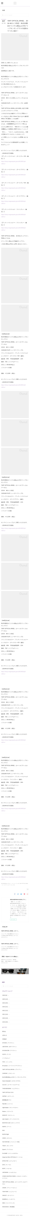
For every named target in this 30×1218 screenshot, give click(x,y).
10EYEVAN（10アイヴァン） (9, 1046)
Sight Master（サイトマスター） (10, 1107)
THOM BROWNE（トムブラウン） (11, 1088)
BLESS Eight (5, 1134)
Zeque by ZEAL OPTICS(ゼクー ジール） (12, 1157)
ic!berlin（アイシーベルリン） (9, 1187)
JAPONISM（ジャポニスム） (9, 1172)
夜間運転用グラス (6, 1100)
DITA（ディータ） (7, 1164)
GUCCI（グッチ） (7, 1054)
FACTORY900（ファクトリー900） (11, 1142)
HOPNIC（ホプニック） (8, 1096)
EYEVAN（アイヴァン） (8, 1042)
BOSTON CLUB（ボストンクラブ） (11, 1122)
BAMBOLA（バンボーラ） (9, 1199)
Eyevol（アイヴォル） (8, 1149)
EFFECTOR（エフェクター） (9, 1161)
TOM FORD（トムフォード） (9, 1191)
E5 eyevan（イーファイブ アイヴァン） (12, 1065)
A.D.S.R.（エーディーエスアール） (11, 1084)
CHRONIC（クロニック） (8, 1073)
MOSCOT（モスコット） (8, 1115)
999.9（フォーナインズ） (8, 1203)
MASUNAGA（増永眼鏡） (8, 1206)
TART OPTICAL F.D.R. (8, 1092)
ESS (3, 1130)
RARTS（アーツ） (7, 1126)
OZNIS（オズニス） (7, 1138)
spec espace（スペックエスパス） (11, 1119)
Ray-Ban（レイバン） (7, 1103)
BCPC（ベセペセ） (7, 1168)
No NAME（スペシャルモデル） (10, 1153)
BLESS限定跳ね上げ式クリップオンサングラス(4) (10, 883)
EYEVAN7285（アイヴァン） (9, 1050)
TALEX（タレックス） (8, 1145)
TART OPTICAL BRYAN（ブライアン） (12, 1069)
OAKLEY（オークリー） (8, 1195)
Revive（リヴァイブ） (8, 1111)
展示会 (4, 1031)
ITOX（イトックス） (7, 1062)
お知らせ (4, 1035)
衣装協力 (4, 1039)
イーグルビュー (6, 1058)
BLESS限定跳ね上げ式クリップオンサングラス (14, 1077)
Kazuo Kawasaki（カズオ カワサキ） (11, 1081)
